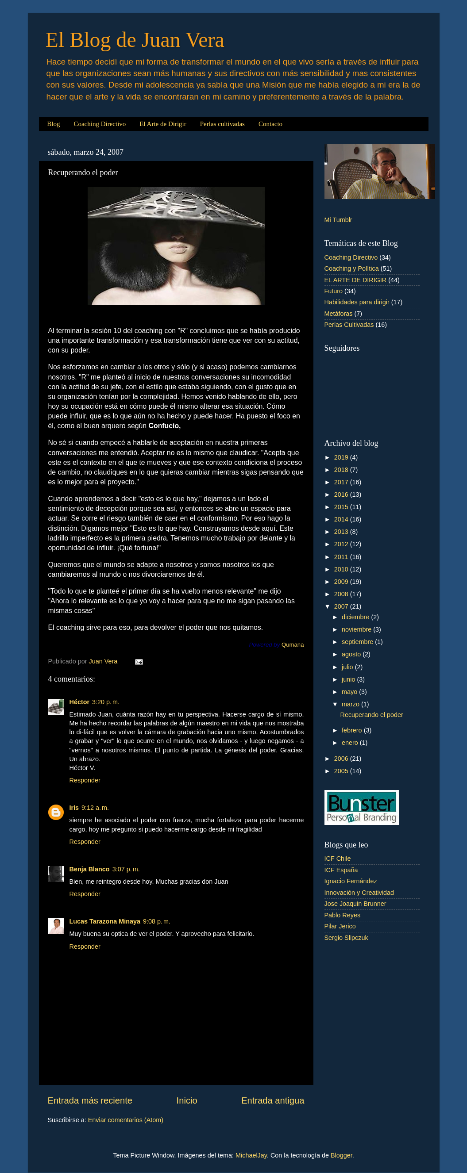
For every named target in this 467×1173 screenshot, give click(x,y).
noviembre (357, 629)
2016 (342, 494)
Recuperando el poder (371, 714)
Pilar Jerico (340, 926)
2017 (342, 482)
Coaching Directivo (99, 123)
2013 (342, 531)
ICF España (341, 870)
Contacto (270, 123)
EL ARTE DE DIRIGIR (355, 280)
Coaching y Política (351, 268)
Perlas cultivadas (222, 123)
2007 (342, 606)
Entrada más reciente (90, 1100)
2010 (342, 569)
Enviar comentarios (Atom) (125, 1119)
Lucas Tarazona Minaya (104, 921)
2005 (342, 770)
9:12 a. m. (95, 807)
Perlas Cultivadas (349, 324)
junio (349, 679)
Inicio (187, 1100)
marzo (351, 704)
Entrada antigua (272, 1100)
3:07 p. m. (126, 869)
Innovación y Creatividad (359, 892)
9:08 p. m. (156, 921)
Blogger (341, 1155)
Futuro (333, 291)
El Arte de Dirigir (162, 123)
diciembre (356, 617)
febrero (353, 730)
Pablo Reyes (342, 915)
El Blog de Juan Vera (135, 39)
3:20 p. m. (106, 701)
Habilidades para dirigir (357, 302)
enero (351, 742)
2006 (342, 758)
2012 (342, 544)
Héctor (79, 701)
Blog (53, 123)
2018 (342, 469)
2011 (342, 556)
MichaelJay (251, 1155)
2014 (342, 519)
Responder (84, 780)
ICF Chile (337, 858)
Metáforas (338, 313)
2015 (342, 506)
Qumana (293, 644)
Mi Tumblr (338, 219)
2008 (342, 594)
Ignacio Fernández (350, 881)
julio (348, 667)
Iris (74, 807)
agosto (352, 654)
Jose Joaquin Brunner (355, 903)
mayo (350, 691)
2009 (342, 581)
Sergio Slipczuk (346, 937)
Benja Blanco (89, 869)
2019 (342, 457)
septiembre (358, 641)
